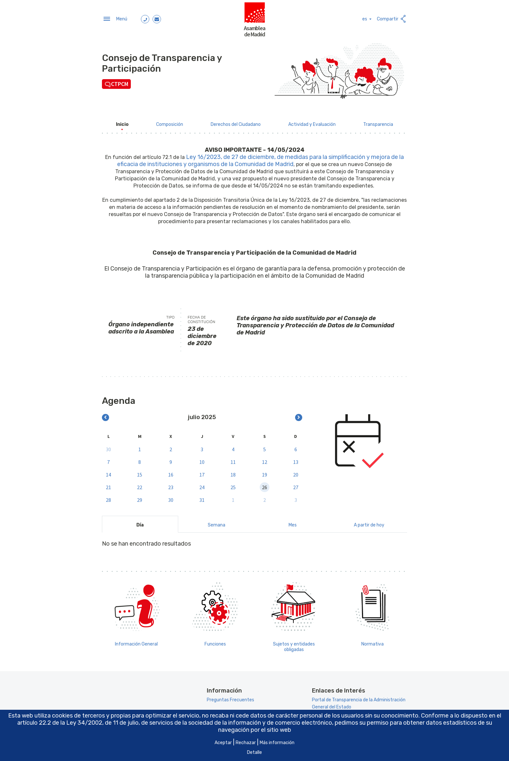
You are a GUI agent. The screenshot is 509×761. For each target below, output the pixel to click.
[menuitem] (122, 123)
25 (233, 486)
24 (202, 486)
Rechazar (246, 742)
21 (108, 486)
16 (170, 473)
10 (202, 460)
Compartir (392, 18)
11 (233, 460)
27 (295, 486)
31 (202, 498)
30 (108, 448)
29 (139, 498)
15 (139, 473)
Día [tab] (140, 524)
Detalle (254, 752)
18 (233, 473)
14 (108, 473)
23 (170, 486)
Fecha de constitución (201, 318)
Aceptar (223, 742)
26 (264, 486)
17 (202, 473)
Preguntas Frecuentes (230, 699)
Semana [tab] (216, 524)
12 (264, 460)
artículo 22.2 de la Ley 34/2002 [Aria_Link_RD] (59, 722)
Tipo (170, 316)
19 (264, 473)
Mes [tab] (293, 524)
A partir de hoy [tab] (369, 524)
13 (295, 460)
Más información (277, 742)
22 (139, 486)
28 (108, 498)
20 (295, 473)
